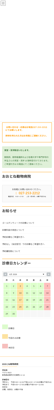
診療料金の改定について (13, 230)
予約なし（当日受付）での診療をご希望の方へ (23, 244)
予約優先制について (11, 251)
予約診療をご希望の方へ (13, 237)
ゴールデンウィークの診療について (18, 223)
